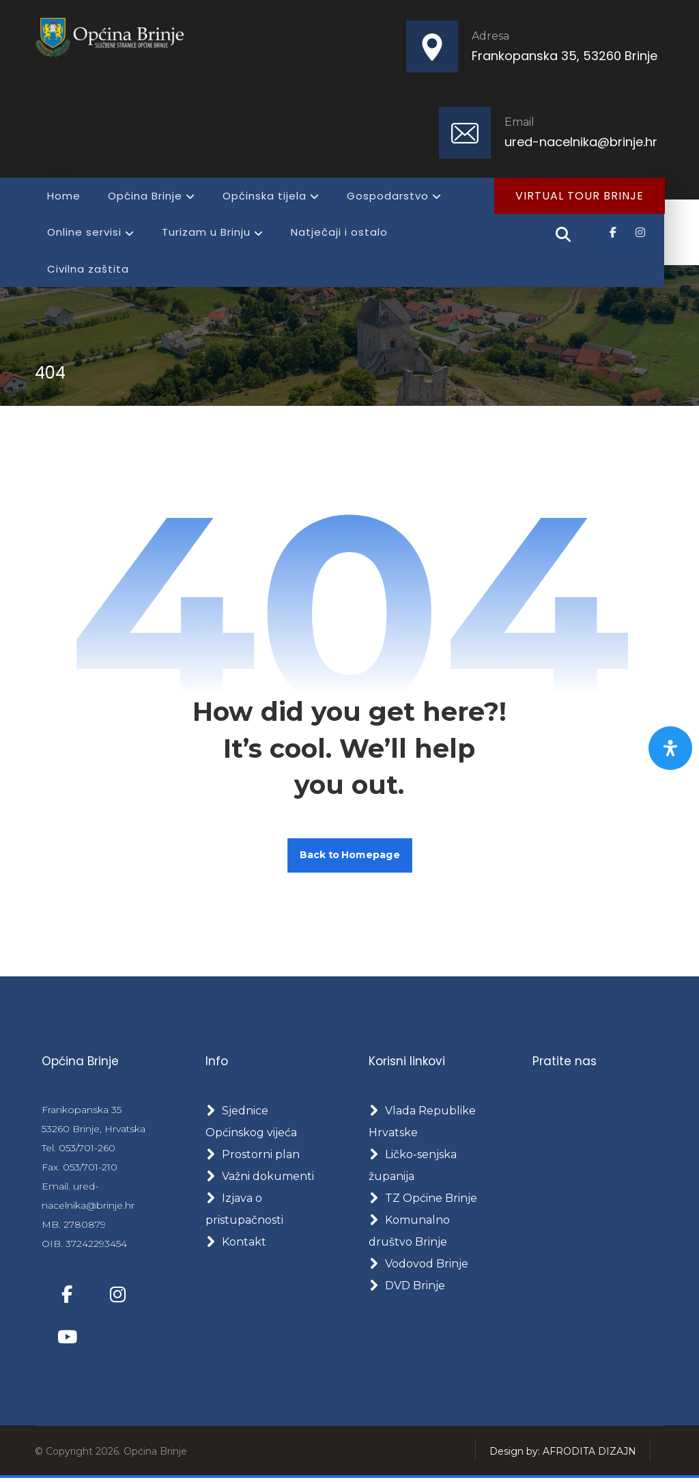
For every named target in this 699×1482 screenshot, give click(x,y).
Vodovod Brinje (418, 1266)
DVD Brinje (407, 1288)
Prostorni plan (252, 1157)
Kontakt (235, 1244)
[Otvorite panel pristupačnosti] (670, 748)
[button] (613, 233)
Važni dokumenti (259, 1178)
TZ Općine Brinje (423, 1200)
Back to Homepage (350, 857)
